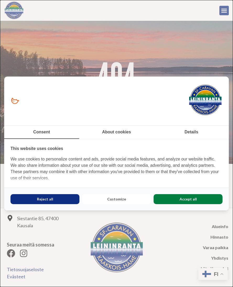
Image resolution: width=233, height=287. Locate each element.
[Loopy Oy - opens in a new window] (15, 101)
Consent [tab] (41, 132)
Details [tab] (191, 132)
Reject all (45, 199)
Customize (116, 199)
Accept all (188, 199)
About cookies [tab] (116, 132)
